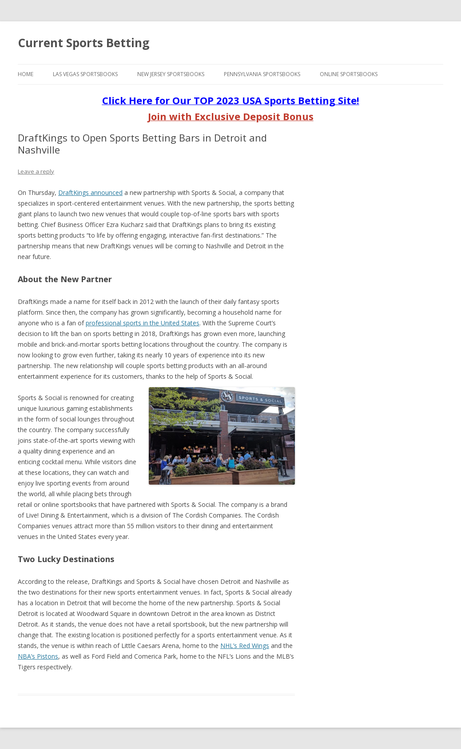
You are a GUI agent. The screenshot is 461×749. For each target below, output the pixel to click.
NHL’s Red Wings (244, 645)
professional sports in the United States (142, 323)
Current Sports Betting (83, 43)
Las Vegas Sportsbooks (85, 74)
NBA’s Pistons (38, 656)
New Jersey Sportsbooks (170, 74)
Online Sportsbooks (349, 74)
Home (25, 74)
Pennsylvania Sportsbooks (262, 74)
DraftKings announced (90, 192)
